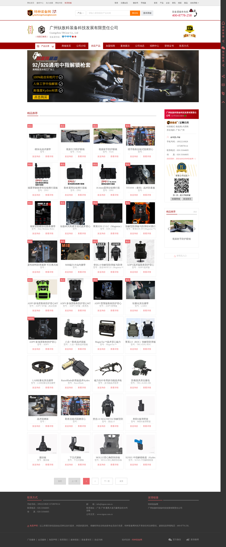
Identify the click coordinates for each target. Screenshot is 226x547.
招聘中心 (154, 46)
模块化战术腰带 (43, 149)
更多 (195, 212)
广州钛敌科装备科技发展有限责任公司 (165, 508)
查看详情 (49, 156)
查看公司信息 (182, 176)
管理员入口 (182, 256)
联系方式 (184, 46)
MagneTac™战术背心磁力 (108, 342)
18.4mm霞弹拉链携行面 (108, 188)
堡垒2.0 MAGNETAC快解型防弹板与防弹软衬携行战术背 (108, 419)
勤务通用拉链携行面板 (75, 188)
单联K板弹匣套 (140, 419)
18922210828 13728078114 (48, 504)
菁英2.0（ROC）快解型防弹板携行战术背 (140, 342)
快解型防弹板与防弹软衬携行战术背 (141, 226)
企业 (168, 3)
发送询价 (36, 156)
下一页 (107, 481)
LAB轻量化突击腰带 (42, 380)
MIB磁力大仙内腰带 (75, 265)
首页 (155, 3)
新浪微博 (195, 539)
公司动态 (139, 46)
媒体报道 (75, 540)
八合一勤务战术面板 (75, 342)
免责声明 (53, 540)
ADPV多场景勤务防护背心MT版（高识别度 (43, 303)
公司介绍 (81, 46)
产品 (161, 3)
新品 (186, 3)
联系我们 (64, 540)
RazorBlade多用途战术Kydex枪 (75, 380)
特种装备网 (153, 504)
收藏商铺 (176, 199)
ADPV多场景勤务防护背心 (42, 342)
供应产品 (95, 46)
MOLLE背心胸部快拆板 (108, 457)
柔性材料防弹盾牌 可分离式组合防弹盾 (43, 265)
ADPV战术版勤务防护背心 (140, 265)
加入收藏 (49, 3)
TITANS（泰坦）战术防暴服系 (140, 188)
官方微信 (177, 539)
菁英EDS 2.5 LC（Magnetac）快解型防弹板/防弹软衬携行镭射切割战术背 (108, 226)
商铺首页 (66, 46)
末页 (121, 481)
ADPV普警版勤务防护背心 (108, 303)
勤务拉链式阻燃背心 (75, 419)
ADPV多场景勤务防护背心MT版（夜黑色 (75, 303)
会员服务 (42, 540)
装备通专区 (86, 540)
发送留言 (187, 199)
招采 (180, 3)
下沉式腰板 (75, 457)
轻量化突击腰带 (140, 303)
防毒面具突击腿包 (140, 380)
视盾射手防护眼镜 (108, 149)
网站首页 (30, 3)
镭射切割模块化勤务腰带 (42, 226)
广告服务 (31, 540)
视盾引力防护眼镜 (75, 149)
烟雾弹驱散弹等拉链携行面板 (43, 188)
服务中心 (40, 3)
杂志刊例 (98, 540)
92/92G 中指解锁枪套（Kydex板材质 (141, 457)
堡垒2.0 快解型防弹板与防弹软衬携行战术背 (108, 265)
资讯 (174, 3)
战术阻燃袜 (43, 419)
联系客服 (68, 3)
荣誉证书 (169, 46)
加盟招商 (110, 46)
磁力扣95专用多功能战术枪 (108, 380)
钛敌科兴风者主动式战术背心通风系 (75, 226)
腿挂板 (42, 457)
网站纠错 (58, 3)
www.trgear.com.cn (105, 514)
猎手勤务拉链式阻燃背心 (140, 149)
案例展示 (125, 46)
